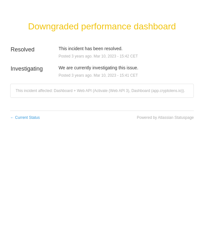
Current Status (25, 117)
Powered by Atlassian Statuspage (165, 117)
